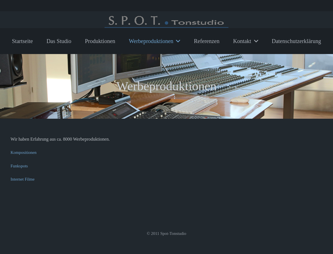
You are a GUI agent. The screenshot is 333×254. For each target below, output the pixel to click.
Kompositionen (24, 152)
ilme (31, 179)
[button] (176, 41)
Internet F (19, 179)
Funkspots (19, 166)
